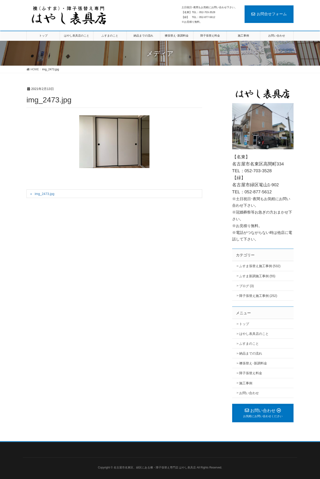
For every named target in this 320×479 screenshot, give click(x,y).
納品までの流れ (250, 353)
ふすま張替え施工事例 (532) (260, 266)
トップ (244, 324)
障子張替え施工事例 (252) (258, 296)
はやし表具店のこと (254, 334)
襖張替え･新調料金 (253, 363)
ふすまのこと (249, 343)
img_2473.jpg (44, 194)
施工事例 (245, 383)
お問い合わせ (249, 393)
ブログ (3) (246, 286)
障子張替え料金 (250, 373)
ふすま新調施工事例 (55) (257, 276)
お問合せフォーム (269, 14)
